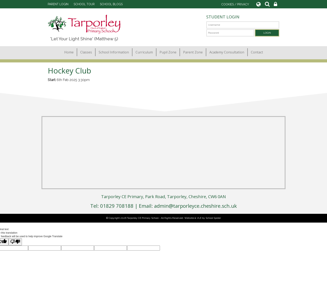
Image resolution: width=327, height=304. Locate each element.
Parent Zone (193, 52)
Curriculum (144, 52)
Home (69, 52)
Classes (86, 52)
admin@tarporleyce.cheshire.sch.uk (195, 205)
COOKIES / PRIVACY (235, 4)
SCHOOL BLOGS (111, 4)
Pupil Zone (168, 52)
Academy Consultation (226, 52)
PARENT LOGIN (58, 4)
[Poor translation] (15, 242)
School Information (114, 52)
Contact (257, 52)
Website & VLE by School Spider (202, 218)
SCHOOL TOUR (84, 4)
